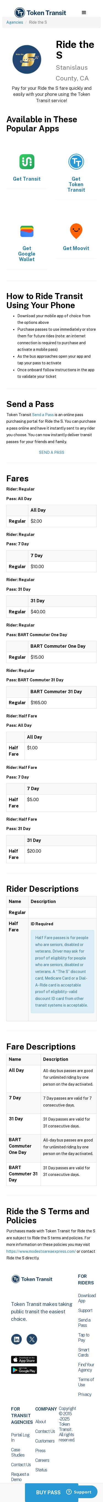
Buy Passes (51, 1492)
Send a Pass (43, 415)
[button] (84, 12)
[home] (40, 13)
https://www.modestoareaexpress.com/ (41, 1251)
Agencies (14, 22)
